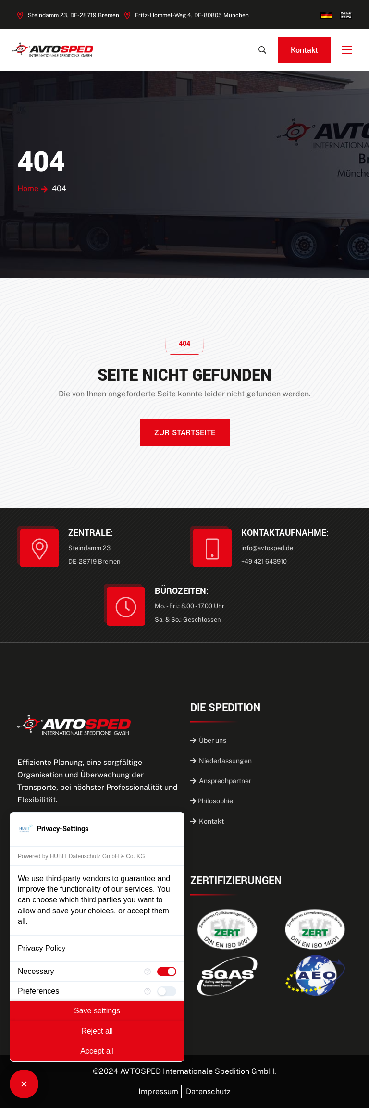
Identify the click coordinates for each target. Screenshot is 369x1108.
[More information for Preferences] (147, 991)
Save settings (97, 1011)
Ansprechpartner (220, 781)
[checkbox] (166, 971)
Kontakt (304, 50)
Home (27, 188)
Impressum (158, 1091)
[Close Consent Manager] (24, 1084)
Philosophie (211, 801)
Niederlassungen (221, 760)
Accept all (96, 1051)
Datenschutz (208, 1091)
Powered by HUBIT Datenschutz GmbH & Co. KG (81, 856)
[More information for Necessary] (147, 971)
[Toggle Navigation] (347, 50)
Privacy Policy (42, 948)
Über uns (208, 740)
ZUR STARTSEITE (184, 432)
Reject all (97, 1031)
